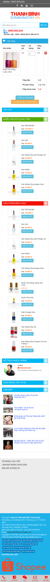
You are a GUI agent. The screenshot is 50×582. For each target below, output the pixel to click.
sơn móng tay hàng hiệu (11, 551)
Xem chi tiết (27, 132)
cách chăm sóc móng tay (11, 540)
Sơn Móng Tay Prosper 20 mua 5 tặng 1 (34, 342)
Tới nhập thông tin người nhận (25, 102)
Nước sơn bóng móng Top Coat (32, 284)
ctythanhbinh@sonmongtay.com (19, 532)
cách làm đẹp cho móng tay (32, 540)
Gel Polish (25, 170)
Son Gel (24, 140)
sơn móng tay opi (28, 551)
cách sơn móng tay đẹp (11, 544)
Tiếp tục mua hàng (25, 98)
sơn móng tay (8, 547)
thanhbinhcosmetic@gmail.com (30, 370)
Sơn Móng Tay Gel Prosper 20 (33, 155)
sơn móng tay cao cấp (22, 547)
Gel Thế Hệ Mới (27, 126)
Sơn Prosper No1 (28, 312)
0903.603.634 (24, 368)
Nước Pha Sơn (27, 297)
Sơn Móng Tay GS (28, 327)
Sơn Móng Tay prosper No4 (32, 184)
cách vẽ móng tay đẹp (29, 544)
